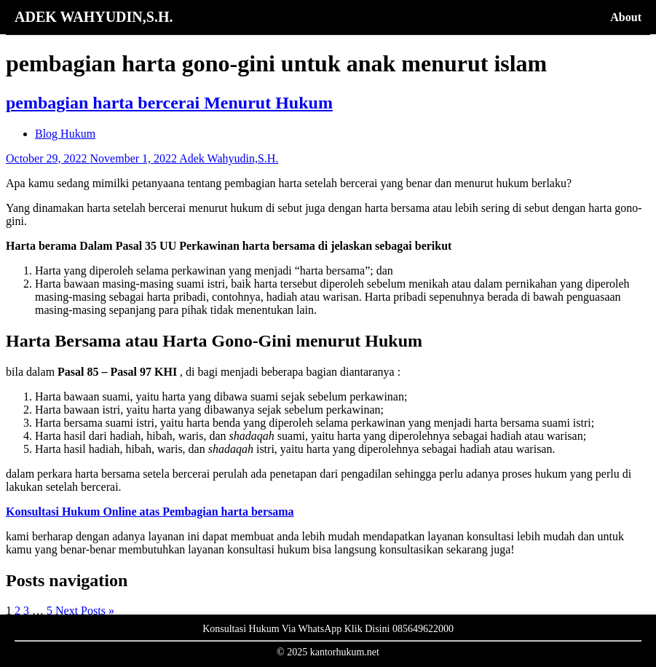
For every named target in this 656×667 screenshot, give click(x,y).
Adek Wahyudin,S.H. (228, 158)
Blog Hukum (65, 133)
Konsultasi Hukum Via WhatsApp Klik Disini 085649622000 (328, 628)
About (625, 17)
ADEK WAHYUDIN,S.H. (94, 17)
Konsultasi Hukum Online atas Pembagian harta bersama (150, 511)
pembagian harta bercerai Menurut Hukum (169, 102)
